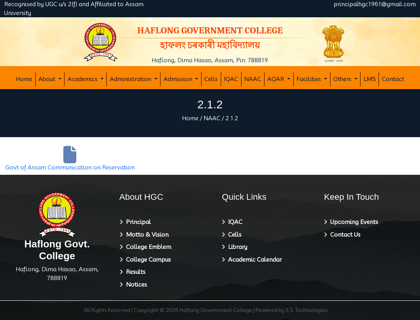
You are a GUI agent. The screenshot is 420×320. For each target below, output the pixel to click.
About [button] (47, 79)
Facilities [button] (309, 79)
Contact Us (343, 234)
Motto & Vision (146, 234)
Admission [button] (179, 79)
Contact (393, 79)
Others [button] (343, 79)
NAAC (252, 79)
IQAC (231, 79)
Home (24, 79)
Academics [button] (83, 79)
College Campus (147, 259)
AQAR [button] (276, 79)
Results (134, 272)
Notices (135, 284)
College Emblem (147, 247)
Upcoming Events (352, 222)
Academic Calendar (253, 259)
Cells (211, 79)
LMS (370, 79)
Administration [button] (131, 79)
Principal (137, 222)
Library (236, 247)
